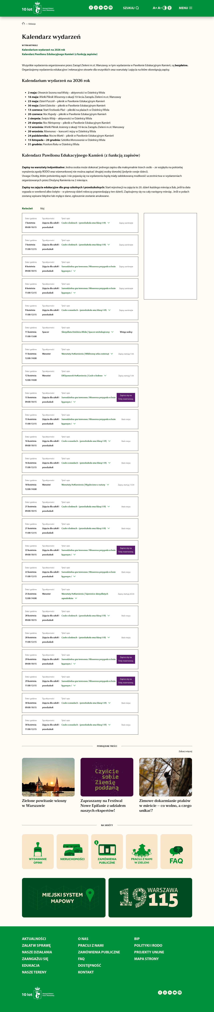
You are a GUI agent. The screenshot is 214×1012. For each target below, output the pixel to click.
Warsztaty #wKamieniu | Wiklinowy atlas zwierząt (85, 353)
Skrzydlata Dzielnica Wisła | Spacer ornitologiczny (86, 331)
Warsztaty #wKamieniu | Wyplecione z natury (83, 484)
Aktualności (34, 938)
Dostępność (89, 965)
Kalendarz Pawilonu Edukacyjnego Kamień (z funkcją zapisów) (59, 54)
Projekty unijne (149, 952)
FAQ (81, 958)
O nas (83, 938)
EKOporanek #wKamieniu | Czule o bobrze (82, 375)
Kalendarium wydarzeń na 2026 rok (43, 49)
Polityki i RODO (148, 945)
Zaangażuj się (35, 958)
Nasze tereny (34, 972)
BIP (137, 938)
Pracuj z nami (91, 945)
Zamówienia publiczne (99, 952)
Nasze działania (37, 952)
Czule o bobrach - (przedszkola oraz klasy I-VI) (84, 222)
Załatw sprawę (36, 945)
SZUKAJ (131, 8)
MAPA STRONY (146, 958)
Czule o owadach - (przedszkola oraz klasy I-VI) (84, 310)
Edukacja (31, 965)
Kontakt (86, 972)
